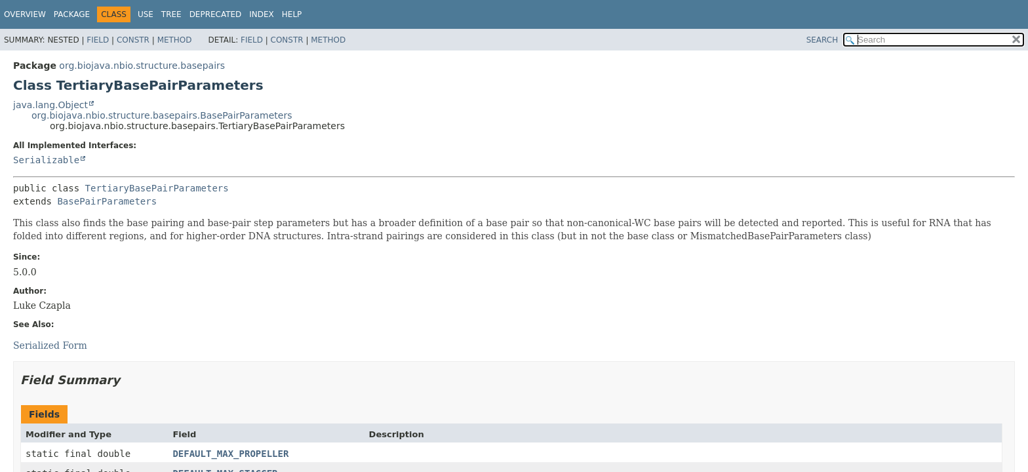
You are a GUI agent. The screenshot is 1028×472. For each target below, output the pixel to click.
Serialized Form (50, 345)
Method (174, 40)
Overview (25, 14)
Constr (133, 40)
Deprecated (215, 14)
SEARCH (822, 40)
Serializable (46, 160)
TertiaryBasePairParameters (157, 188)
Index (261, 14)
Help (292, 14)
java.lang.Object (50, 105)
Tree (171, 14)
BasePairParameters (107, 201)
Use (145, 14)
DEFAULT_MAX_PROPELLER (230, 453)
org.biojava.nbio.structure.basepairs (142, 65)
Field (98, 40)
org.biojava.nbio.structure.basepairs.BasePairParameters (161, 115)
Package (72, 14)
